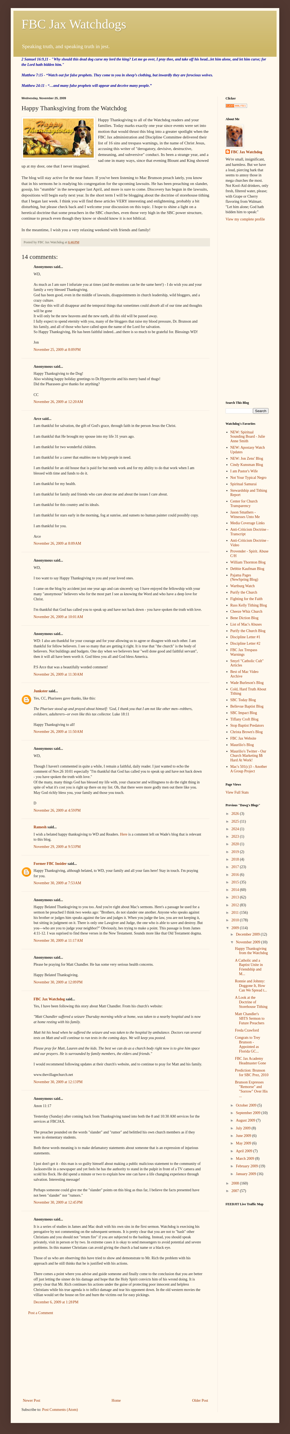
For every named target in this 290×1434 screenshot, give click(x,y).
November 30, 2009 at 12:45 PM (58, 1202)
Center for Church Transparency (244, 503)
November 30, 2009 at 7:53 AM (57, 883)
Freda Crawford (247, 1030)
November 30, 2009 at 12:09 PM (58, 982)
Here (124, 834)
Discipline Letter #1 (245, 637)
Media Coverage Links (247, 523)
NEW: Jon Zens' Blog (246, 458)
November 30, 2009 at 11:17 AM (58, 941)
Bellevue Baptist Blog (247, 706)
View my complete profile (245, 219)
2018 (235, 859)
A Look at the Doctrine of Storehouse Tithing (251, 1002)
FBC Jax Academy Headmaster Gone (250, 1061)
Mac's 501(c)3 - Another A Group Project (248, 769)
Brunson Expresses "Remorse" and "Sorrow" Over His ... (251, 1089)
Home (116, 1401)
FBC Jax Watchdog (49, 999)
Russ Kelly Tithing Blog (248, 605)
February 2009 (247, 1166)
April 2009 (244, 1151)
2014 (235, 890)
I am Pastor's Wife (244, 471)
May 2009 (244, 1143)
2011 (235, 913)
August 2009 (246, 1120)
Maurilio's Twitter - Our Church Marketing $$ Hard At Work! (248, 755)
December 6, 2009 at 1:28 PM (56, 1302)
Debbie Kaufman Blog (247, 569)
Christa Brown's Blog (246, 732)
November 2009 (248, 942)
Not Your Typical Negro (248, 478)
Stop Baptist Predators (247, 725)
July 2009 (243, 1128)
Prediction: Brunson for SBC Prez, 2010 (252, 1072)
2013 (235, 897)
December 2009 (248, 934)
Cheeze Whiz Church (246, 611)
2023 (235, 836)
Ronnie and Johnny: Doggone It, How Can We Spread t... (251, 985)
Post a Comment (40, 1313)
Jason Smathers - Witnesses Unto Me (245, 514)
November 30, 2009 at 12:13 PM (58, 1082)
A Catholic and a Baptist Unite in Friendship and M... (249, 967)
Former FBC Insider (50, 864)
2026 (235, 814)
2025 (235, 821)
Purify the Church (243, 592)
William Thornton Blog (248, 562)
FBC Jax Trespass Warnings (243, 652)
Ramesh (40, 827)
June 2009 (244, 1136)
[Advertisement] (115, 1356)
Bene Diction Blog (244, 618)
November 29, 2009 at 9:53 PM (57, 847)
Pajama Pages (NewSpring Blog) (244, 577)
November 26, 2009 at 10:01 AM (58, 617)
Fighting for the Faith (246, 599)
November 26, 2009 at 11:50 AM (58, 732)
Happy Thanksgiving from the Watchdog (251, 951)
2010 (235, 920)
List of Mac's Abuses (246, 624)
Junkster (41, 691)
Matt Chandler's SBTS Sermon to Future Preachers (249, 1018)
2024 (235, 829)
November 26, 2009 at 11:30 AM (58, 674)
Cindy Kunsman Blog (246, 465)
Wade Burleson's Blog (247, 683)
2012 (235, 905)
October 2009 (246, 1105)
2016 (235, 875)
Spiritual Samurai (243, 484)
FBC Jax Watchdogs (73, 24)
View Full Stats (237, 792)
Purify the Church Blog (248, 631)
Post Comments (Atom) (60, 1410)
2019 (235, 852)
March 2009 (245, 1159)
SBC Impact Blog (243, 713)
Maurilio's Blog (242, 745)
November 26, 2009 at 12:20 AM (58, 402)
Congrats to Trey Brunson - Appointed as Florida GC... (247, 1044)
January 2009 (246, 1174)
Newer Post (31, 1401)
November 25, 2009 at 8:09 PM (57, 350)
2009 (235, 928)
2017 (235, 867)
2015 (235, 882)
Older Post (200, 1401)
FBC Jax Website (243, 738)
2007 (235, 1191)
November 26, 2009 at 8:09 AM (57, 543)
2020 (235, 844)
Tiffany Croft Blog (244, 719)
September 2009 (248, 1113)
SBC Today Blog (243, 700)
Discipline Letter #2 (245, 643)
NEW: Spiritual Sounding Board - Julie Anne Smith (247, 436)
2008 (235, 1183)
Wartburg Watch (242, 586)
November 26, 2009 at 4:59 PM (57, 810)
